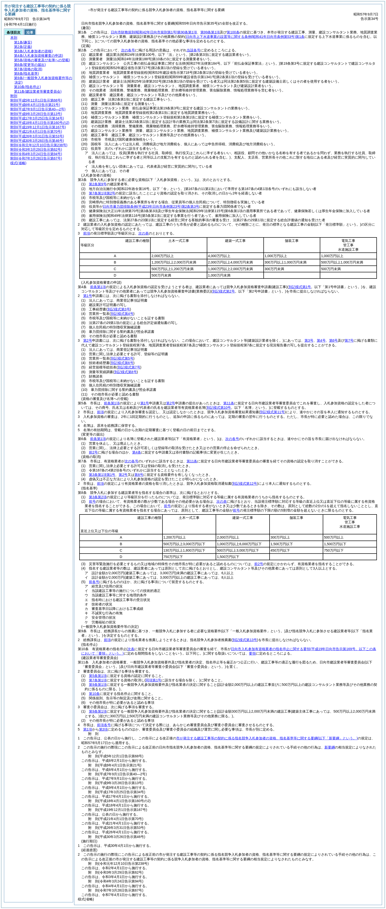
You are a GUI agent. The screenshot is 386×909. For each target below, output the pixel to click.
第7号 (349, 340)
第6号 (333, 340)
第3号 (309, 340)
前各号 (94, 582)
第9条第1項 (98, 685)
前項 (86, 233)
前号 (92, 501)
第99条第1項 (210, 32)
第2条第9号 (98, 184)
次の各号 (128, 50)
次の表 (143, 233)
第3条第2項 (98, 497)
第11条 (228, 403)
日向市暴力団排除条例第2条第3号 (151, 206)
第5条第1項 (98, 676)
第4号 (321, 340)
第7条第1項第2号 (102, 193)
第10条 (94, 694)
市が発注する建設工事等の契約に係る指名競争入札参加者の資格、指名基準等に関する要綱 (267, 738)
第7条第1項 (98, 680)
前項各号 (104, 725)
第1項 (87, 729)
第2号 (87, 340)
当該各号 (193, 50)
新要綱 (329, 747)
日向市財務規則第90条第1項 (154, 32)
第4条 (136, 452)
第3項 (103, 729)
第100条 (233, 32)
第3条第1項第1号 (102, 475)
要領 (252, 653)
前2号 (93, 452)
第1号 (87, 296)
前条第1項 (98, 287)
